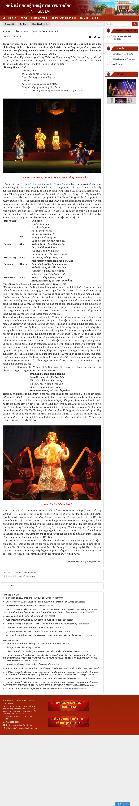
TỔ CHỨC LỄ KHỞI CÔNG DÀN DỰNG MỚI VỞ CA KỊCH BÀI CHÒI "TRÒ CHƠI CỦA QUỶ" (41, 689)
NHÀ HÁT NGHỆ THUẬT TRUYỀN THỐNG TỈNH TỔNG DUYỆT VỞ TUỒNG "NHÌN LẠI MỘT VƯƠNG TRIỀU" (47, 668)
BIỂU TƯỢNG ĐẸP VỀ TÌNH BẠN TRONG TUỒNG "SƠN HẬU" (29, 628)
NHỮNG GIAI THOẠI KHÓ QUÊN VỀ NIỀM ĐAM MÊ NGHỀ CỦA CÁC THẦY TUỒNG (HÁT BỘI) (42, 624)
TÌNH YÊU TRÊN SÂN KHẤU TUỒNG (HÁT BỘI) (24, 606)
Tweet (12, 586)
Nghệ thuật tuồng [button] (40, 19)
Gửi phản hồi (123, 804)
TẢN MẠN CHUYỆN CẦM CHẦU (18, 648)
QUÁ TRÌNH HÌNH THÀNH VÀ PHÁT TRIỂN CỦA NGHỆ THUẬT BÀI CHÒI (34, 632)
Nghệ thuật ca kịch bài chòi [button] (64, 19)
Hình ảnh (120, 74)
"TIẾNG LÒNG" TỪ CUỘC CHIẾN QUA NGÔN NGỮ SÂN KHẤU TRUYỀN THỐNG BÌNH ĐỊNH (41, 651)
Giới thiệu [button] (13, 19)
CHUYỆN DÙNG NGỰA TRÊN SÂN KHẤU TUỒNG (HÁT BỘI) (29, 598)
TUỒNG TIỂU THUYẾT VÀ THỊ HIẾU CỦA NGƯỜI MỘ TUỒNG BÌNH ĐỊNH (34, 620)
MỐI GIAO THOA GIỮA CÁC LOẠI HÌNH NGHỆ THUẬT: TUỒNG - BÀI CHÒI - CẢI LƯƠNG (40, 602)
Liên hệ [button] (96, 19)
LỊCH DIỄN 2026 (116, 64)
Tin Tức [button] (25, 19)
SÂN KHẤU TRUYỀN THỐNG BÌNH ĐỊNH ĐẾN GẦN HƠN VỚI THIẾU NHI (33, 644)
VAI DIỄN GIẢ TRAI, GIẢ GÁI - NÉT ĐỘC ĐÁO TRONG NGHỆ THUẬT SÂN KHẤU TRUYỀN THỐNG (43, 635)
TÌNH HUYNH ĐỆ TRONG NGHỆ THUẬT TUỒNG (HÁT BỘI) (28, 664)
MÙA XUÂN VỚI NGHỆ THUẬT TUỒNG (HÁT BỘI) (25, 616)
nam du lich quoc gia (126, 31)
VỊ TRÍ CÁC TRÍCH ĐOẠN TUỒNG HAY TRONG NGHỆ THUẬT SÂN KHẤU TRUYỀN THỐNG (41, 678)
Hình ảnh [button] (84, 19)
